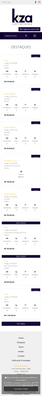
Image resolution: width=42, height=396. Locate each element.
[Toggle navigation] (35, 35)
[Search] (16, 35)
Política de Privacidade (30, 385)
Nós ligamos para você (29, 29)
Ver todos (21, 323)
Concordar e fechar (21, 389)
